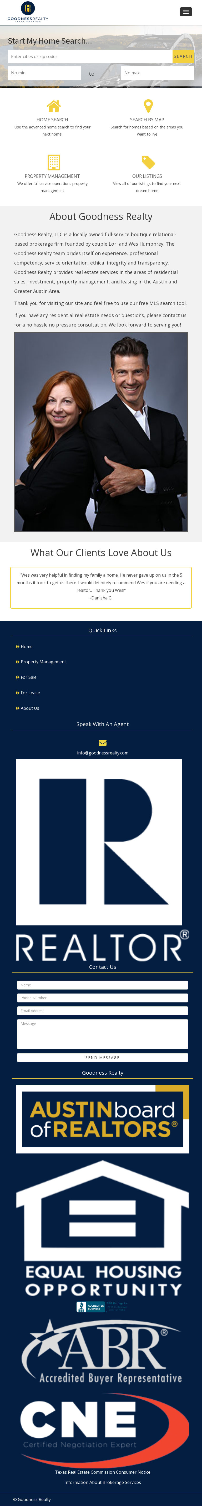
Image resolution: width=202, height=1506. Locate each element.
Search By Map (147, 120)
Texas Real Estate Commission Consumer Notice (102, 1472)
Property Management (52, 176)
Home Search (52, 120)
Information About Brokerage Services (102, 1482)
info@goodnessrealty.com (102, 753)
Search (183, 56)
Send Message (102, 1057)
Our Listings (147, 176)
